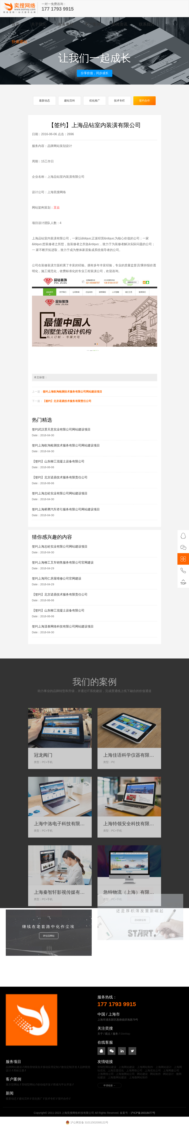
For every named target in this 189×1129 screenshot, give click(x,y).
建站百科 (69, 100)
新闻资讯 (119, 24)
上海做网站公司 (125, 1074)
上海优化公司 (153, 1070)
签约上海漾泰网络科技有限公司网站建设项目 (63, 626)
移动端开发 (44, 1084)
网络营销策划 (32, 1067)
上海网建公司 (171, 1070)
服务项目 (65, 24)
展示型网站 (12, 1084)
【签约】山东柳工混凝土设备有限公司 (58, 461)
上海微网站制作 (138, 1077)
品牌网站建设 (14, 1067)
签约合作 (144, 100)
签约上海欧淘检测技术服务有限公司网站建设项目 (72, 391)
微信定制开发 (69, 1067)
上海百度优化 (116, 1070)
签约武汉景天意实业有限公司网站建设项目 (61, 429)
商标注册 (18, 1070)
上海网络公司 (134, 1070)
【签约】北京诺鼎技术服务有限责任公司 (67, 401)
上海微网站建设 (117, 1077)
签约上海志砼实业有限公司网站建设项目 (59, 493)
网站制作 (155, 1074)
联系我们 (146, 24)
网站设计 (168, 1074)
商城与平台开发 (62, 1084)
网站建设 (142, 1074)
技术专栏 (119, 100)
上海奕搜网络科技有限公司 (19, 8)
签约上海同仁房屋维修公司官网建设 (56, 578)
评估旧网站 (49, 913)
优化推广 (94, 100)
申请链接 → (109, 1085)
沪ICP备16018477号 (143, 1113)
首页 (15, 24)
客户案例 (92, 24)
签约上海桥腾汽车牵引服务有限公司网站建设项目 (66, 509)
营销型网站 (28, 1084)
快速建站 (19, 41)
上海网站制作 (145, 1067)
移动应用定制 (51, 1067)
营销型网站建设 (106, 1067)
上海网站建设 (126, 1067)
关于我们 (38, 24)
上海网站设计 (163, 1067)
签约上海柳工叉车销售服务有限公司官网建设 (63, 562)
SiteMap (125, 1033)
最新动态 (44, 100)
